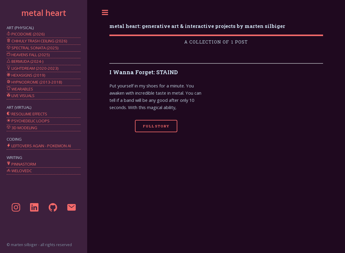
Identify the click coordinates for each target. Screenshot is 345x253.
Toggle (105, 12)
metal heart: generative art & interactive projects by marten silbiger (197, 26)
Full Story (156, 126)
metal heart (43, 13)
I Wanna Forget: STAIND (143, 72)
